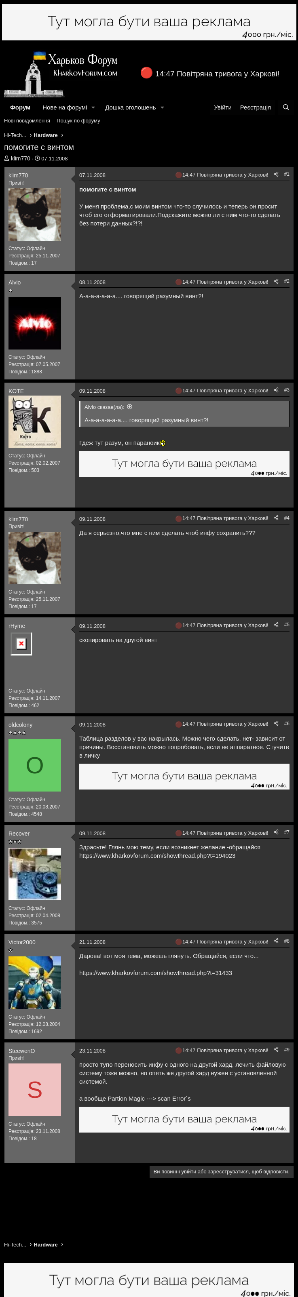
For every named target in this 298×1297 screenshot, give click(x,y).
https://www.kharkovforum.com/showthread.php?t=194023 (157, 855)
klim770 (20, 158)
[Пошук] (286, 107)
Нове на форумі (64, 107)
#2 (287, 281)
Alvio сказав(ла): (105, 407)
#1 (287, 174)
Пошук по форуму (78, 121)
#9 (287, 1050)
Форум (20, 107)
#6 (287, 723)
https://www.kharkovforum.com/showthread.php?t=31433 (155, 972)
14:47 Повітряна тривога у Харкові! (217, 73)
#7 (287, 832)
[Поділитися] (276, 174)
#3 (287, 390)
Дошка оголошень (130, 107)
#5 (287, 624)
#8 (287, 941)
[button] (93, 107)
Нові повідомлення (27, 121)
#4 (287, 518)
